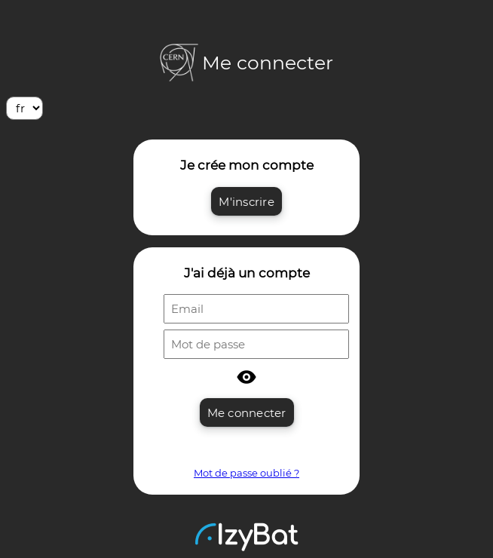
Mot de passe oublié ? (246, 473)
